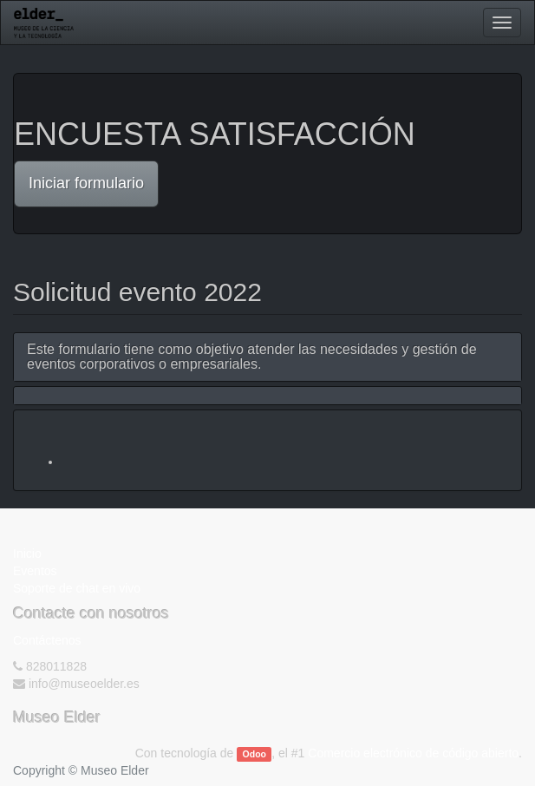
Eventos (35, 571)
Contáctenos (47, 640)
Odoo (254, 754)
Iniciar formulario (86, 183)
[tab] (267, 357)
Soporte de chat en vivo (76, 588)
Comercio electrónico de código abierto (413, 753)
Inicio (27, 553)
